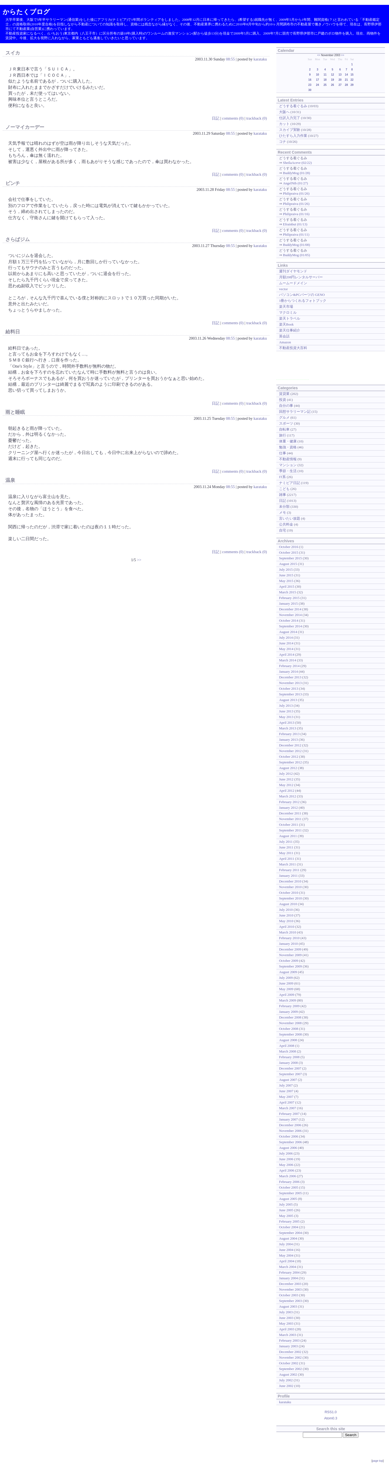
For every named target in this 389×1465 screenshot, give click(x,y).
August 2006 (288, 1148)
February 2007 (289, 1114)
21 (346, 79)
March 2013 (287, 728)
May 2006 (286, 1165)
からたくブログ (26, 11)
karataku (260, 59)
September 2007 (290, 1074)
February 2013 (289, 734)
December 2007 (290, 1068)
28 (346, 84)
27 (339, 84)
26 (332, 84)
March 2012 (287, 796)
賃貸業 (284, 394)
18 (325, 79)
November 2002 (290, 1357)
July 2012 (286, 774)
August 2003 (288, 1306)
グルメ (284, 417)
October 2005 (288, 1187)
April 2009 (286, 995)
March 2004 (287, 1267)
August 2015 (288, 564)
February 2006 (289, 1182)
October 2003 (288, 1295)
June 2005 (286, 1210)
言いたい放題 (289, 518)
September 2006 (290, 1142)
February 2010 (289, 938)
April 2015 (286, 586)
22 (352, 79)
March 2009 (287, 1000)
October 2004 (288, 1227)
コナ (282, 142)
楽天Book (286, 324)
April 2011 (286, 859)
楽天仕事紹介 (289, 330)
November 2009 (290, 955)
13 (339, 74)
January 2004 (288, 1278)
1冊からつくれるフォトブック (302, 301)
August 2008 (288, 1040)
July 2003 (286, 1312)
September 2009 (290, 966)
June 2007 (286, 1091)
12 (332, 74)
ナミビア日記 (289, 483)
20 (339, 79)
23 (309, 84)
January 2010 (288, 944)
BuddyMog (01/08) (296, 245)
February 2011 (289, 870)
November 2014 (290, 615)
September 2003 (290, 1301)
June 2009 (286, 983)
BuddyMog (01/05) (296, 255)
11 (325, 74)
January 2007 (288, 1119)
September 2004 (290, 1233)
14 (346, 74)
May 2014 (286, 649)
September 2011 (290, 830)
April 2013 (286, 722)
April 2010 (286, 927)
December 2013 (290, 677)
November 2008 (290, 1023)
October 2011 (288, 825)
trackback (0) (256, 118)
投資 (282, 400)
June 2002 (286, 1386)
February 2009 (289, 1006)
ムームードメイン (293, 283)
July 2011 (286, 842)
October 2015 (288, 552)
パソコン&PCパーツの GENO (302, 295)
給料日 (12, 331)
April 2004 (286, 1261)
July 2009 (286, 978)
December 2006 (290, 1125)
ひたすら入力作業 (293, 136)
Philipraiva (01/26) (296, 193)
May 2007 (286, 1097)
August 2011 (288, 836)
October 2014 (288, 620)
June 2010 (286, 915)
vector (283, 289)
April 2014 (286, 654)
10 (317, 74)
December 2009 (290, 949)
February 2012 (289, 802)
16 (309, 79)
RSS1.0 (331, 1412)
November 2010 (290, 887)
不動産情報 (288, 459)
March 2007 (287, 1108)
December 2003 (290, 1284)
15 (352, 74)
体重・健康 (288, 441)
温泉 (10, 480)
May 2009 (286, 989)
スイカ (12, 53)
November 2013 (290, 683)
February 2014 (289, 666)
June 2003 (286, 1318)
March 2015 (287, 592)
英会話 (284, 336)
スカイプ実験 (289, 130)
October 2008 (288, 1029)
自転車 (284, 429)
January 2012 (288, 808)
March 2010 (287, 932)
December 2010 (290, 881)
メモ (282, 512)
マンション (288, 465)
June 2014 (286, 643)
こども (284, 489)
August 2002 (288, 1374)
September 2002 (290, 1369)
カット (284, 124)
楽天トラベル (289, 318)
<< (318, 55)
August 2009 (288, 972)
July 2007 (286, 1085)
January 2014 (288, 671)
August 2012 (288, 768)
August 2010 (288, 904)
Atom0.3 (330, 1418)
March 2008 (287, 1051)
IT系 (282, 477)
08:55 (230, 59)
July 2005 (286, 1204)
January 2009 (288, 1012)
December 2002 (290, 1352)
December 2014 (290, 609)
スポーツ (286, 423)
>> (139, 560)
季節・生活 (288, 471)
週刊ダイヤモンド (293, 271)
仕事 (282, 453)
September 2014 (290, 626)
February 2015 (289, 598)
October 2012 (288, 757)
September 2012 (290, 762)
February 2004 (289, 1272)
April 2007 (286, 1102)
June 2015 (286, 575)
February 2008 (289, 1057)
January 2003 (288, 1346)
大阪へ (284, 112)
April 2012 (286, 791)
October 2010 (288, 893)
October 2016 (288, 547)
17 (317, 79)
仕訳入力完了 (289, 118)
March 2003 (287, 1335)
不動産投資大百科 (293, 348)
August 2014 (288, 632)
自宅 (282, 530)
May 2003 (286, 1323)
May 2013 (286, 717)
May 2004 (286, 1255)
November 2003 (290, 1289)
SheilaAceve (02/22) (297, 163)
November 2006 (290, 1131)
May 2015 (286, 581)
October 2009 (288, 961)
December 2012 (290, 745)
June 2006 (286, 1159)
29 (352, 84)
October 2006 (288, 1136)
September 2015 (290, 558)
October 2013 (288, 688)
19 (332, 79)
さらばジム (17, 239)
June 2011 (286, 847)
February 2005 (289, 1221)
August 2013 (288, 700)
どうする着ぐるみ (293, 106)
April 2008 (286, 1046)
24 (317, 84)
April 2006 (286, 1170)
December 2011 (290, 813)
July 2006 (286, 1153)
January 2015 (288, 603)
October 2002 (288, 1363)
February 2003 (289, 1340)
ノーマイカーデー (24, 127)
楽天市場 (286, 306)
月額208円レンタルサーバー (301, 277)
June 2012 (286, 779)
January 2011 (288, 876)
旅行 (282, 435)
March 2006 (287, 1176)
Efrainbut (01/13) (295, 224)
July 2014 (286, 637)
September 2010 (290, 898)
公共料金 (286, 524)
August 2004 (288, 1238)
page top (377, 1460)
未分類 (284, 507)
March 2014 (287, 660)
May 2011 (286, 853)
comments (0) (233, 118)
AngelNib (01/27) (295, 183)
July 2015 (286, 569)
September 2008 (290, 1034)
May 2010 (286, 921)
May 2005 (286, 1216)
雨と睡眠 (15, 412)
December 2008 (290, 1017)
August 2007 (288, 1080)
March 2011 (287, 864)
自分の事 (286, 406)
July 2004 (286, 1244)
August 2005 (288, 1199)
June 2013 (286, 711)
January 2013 (288, 739)
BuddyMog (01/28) (296, 173)
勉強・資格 (288, 447)
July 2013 (286, 705)
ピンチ (12, 183)
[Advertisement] (292, 367)
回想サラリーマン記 (295, 412)
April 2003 (286, 1329)
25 (325, 84)
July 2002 (286, 1380)
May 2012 (286, 785)
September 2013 (290, 694)
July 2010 (286, 910)
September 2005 (290, 1193)
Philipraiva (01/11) (296, 234)
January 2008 (288, 1063)
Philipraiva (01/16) (296, 214)
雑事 (282, 495)
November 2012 (290, 751)
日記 (215, 118)
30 (309, 90)
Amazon (285, 342)
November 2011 (290, 819)
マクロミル (288, 312)
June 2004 (286, 1250)
